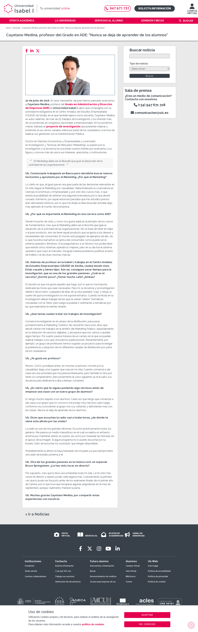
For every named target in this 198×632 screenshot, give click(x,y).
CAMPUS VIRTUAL (192, 10)
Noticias (16, 28)
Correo (129, 582)
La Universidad (65, 20)
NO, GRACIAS (147, 624)
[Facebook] (27, 51)
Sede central (31, 571)
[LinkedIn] (32, 51)
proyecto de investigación (63, 126)
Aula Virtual (131, 571)
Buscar (188, 20)
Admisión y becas (152, 20)
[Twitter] (38, 51)
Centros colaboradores (35, 576)
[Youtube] (108, 549)
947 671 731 (117, 8)
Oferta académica (21, 20)
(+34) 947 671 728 (149, 105)
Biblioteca (130, 576)
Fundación (29, 566)
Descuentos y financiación (102, 566)
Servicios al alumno (109, 20)
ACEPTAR (147, 615)
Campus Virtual (133, 566)
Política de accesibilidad (159, 571)
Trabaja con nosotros (64, 576)
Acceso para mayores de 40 (103, 582)
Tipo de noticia (138, 63)
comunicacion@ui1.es (149, 113)
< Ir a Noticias (37, 514)
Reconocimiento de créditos (103, 576)
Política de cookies (157, 582)
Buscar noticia (142, 50)
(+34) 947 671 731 (63, 571)
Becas (93, 571)
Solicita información (154, 8)
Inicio (8, 28)
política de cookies (93, 624)
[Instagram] (99, 549)
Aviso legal (153, 566)
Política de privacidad (158, 576)
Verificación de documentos (68, 582)
